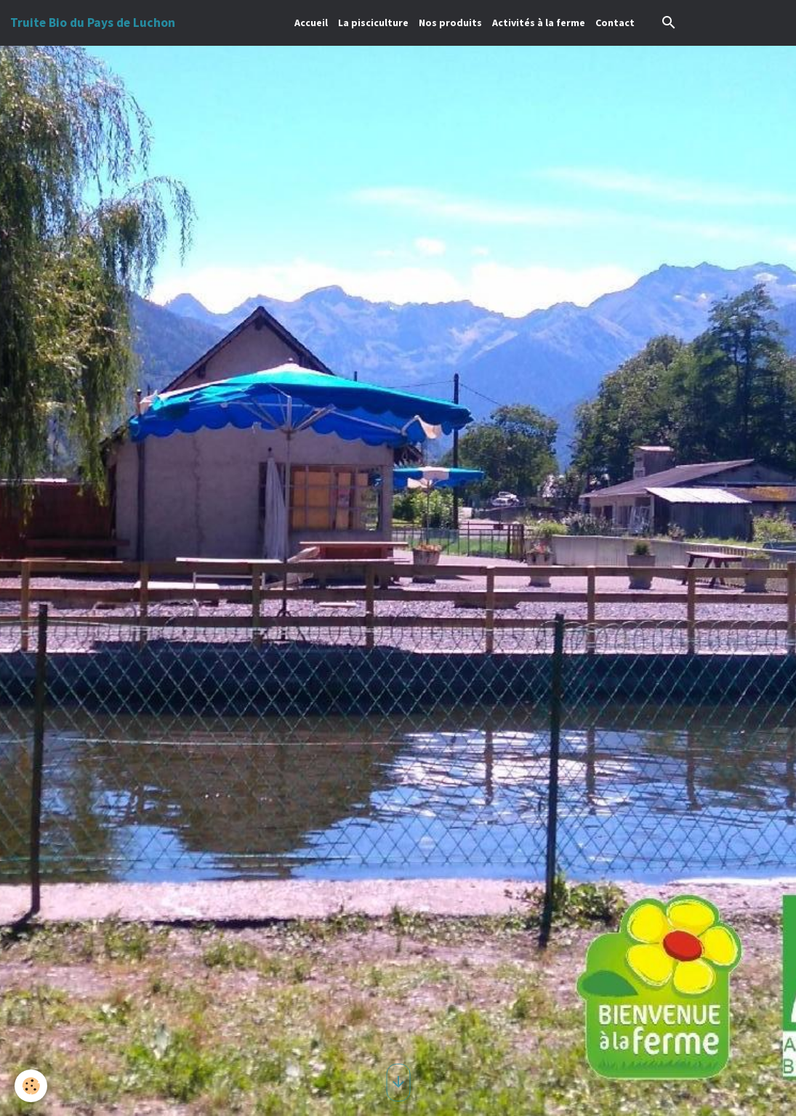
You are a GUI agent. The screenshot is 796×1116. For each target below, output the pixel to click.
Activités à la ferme (538, 22)
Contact (615, 22)
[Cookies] (31, 1086)
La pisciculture (373, 22)
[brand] (92, 22)
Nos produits (450, 22)
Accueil (311, 22)
